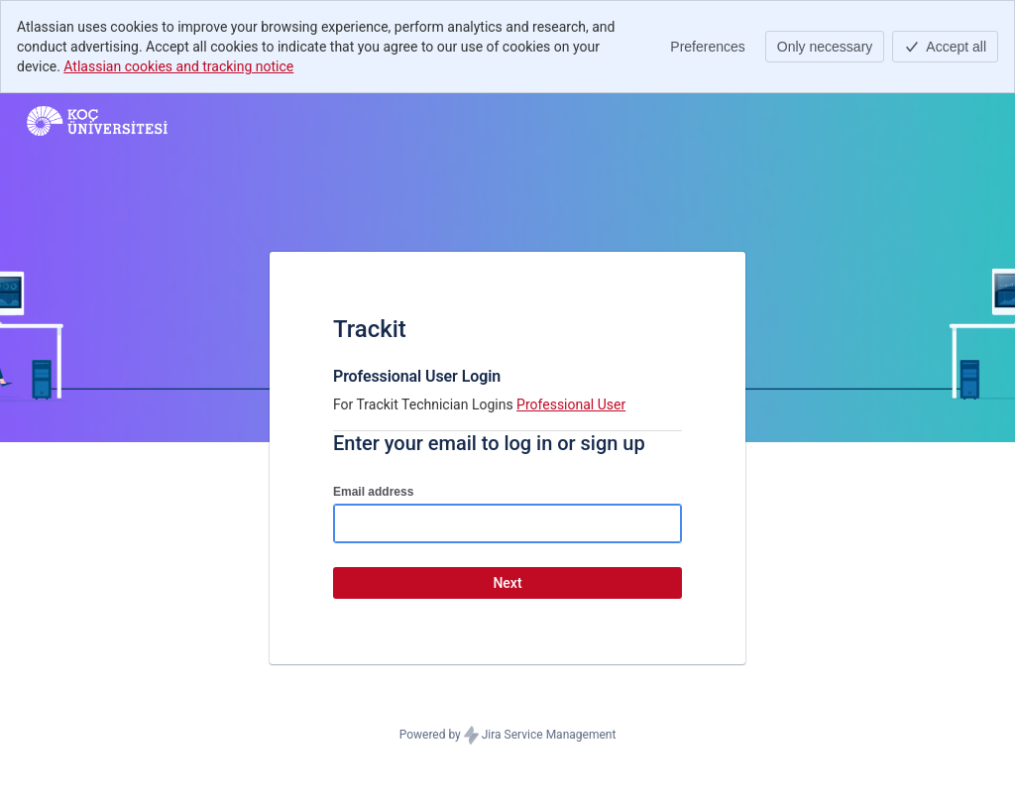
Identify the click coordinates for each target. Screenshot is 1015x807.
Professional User (570, 404)
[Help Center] (97, 121)
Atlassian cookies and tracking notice (178, 66)
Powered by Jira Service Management (508, 736)
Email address (373, 492)
